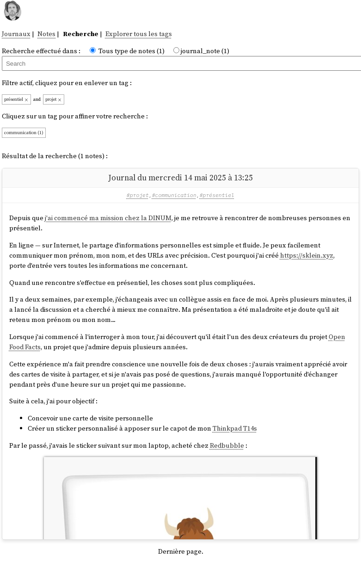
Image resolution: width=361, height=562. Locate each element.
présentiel (16, 99)
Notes (46, 33)
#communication (174, 194)
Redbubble (227, 445)
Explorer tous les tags (138, 33)
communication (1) (23, 133)
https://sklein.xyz (306, 255)
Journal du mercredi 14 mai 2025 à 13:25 (180, 177)
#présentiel (217, 194)
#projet (138, 194)
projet (53, 99)
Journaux (16, 33)
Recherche (80, 33)
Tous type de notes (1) (131, 51)
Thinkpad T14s (235, 428)
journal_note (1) (205, 51)
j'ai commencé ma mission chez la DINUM (108, 217)
